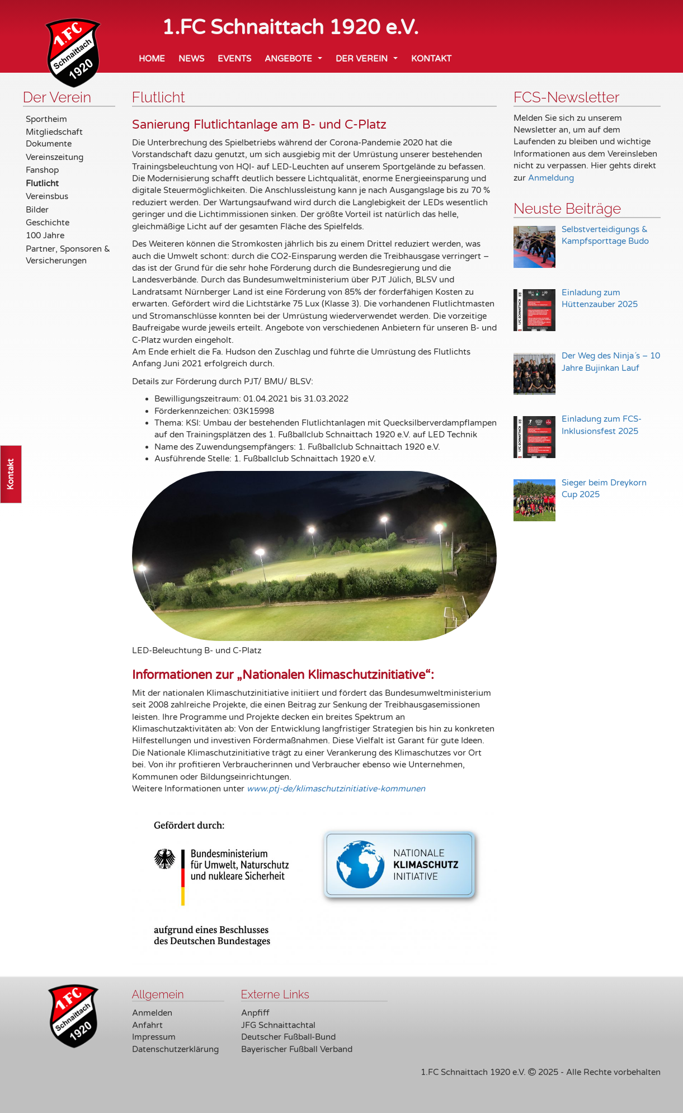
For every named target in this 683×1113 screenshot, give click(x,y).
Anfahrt (147, 1025)
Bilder (37, 210)
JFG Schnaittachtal (278, 1025)
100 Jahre (45, 235)
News (191, 59)
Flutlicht (42, 183)
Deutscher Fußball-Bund (288, 1037)
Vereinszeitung (54, 157)
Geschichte (47, 223)
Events (234, 59)
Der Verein (369, 62)
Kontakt (431, 59)
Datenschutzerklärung (175, 1049)
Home (152, 59)
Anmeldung (551, 178)
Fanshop (42, 170)
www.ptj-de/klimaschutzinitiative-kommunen (336, 789)
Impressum (154, 1037)
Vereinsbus (47, 196)
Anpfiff (255, 1013)
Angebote (296, 62)
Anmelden (152, 1013)
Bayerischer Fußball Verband (296, 1049)
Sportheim (46, 119)
